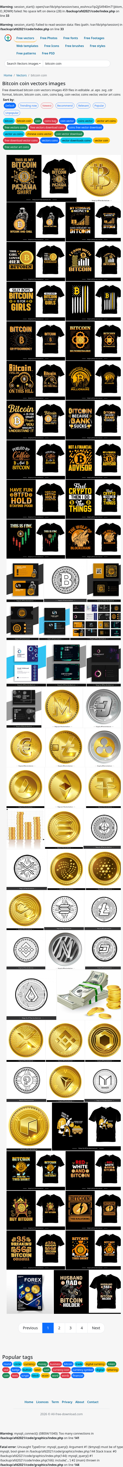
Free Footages (94, 38)
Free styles (97, 46)
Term (55, 1402)
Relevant (83, 105)
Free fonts (70, 38)
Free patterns (26, 53)
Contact (93, 1402)
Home (8, 75)
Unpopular (11, 113)
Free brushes (74, 46)
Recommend (65, 105)
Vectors (21, 75)
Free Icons (51, 46)
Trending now (28, 105)
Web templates (27, 46)
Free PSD (48, 53)
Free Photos (48, 38)
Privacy (67, 1402)
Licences (42, 1402)
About (79, 1402)
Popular (99, 105)
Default (9, 105)
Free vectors (25, 38)
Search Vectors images (22, 64)
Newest (47, 105)
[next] (96, 1328)
